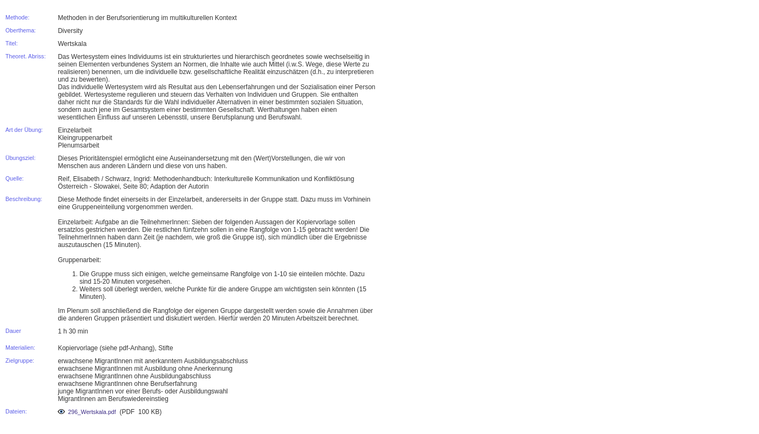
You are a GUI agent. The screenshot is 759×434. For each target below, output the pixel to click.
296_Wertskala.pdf (87, 412)
